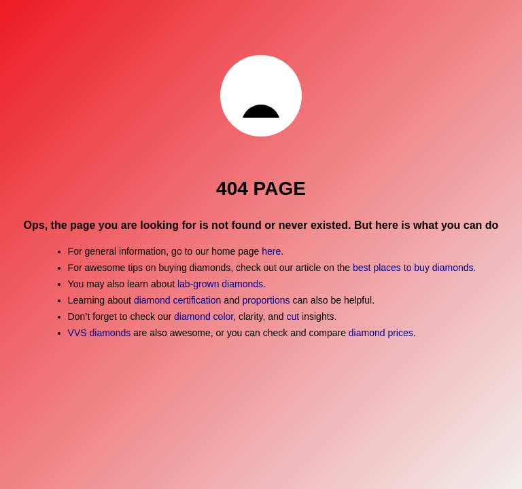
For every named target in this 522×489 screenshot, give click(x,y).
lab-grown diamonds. (221, 283)
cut (293, 316)
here (271, 251)
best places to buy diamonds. (414, 267)
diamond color (203, 316)
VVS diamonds (99, 332)
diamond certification (177, 300)
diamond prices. (382, 332)
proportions (267, 300)
